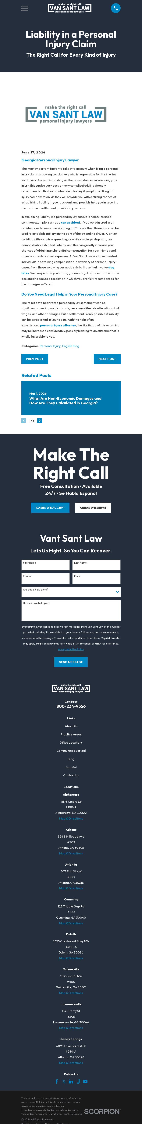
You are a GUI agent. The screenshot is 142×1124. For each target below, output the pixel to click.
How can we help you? (36, 603)
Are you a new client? (35, 589)
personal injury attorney (58, 325)
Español (71, 767)
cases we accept (50, 507)
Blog (71, 759)
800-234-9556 (71, 706)
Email (77, 576)
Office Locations (71, 742)
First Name (29, 562)
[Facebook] (57, 1081)
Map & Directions (71, 818)
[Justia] (78, 1081)
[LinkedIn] (71, 1081)
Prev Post (35, 359)
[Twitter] (64, 1081)
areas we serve (93, 507)
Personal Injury (50, 346)
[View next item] (39, 420)
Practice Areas (71, 734)
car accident (70, 222)
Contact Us (71, 775)
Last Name (80, 562)
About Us (71, 726)
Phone (27, 576)
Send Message (71, 662)
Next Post (107, 359)
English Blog (70, 346)
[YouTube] (85, 1081)
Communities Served (71, 750)
